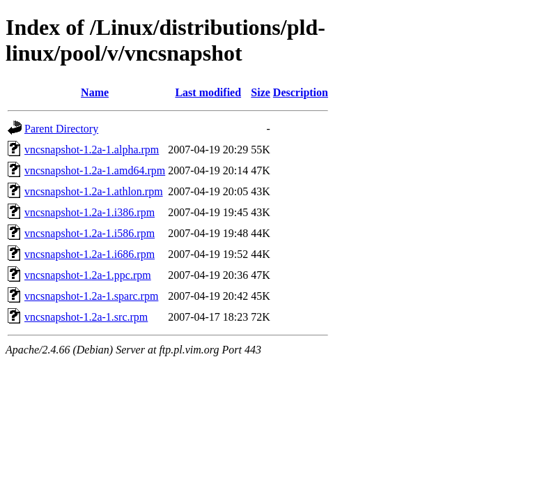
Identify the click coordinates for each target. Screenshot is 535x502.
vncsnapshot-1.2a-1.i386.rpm (89, 212)
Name (95, 92)
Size (260, 92)
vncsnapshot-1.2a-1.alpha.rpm (91, 149)
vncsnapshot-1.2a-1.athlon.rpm (93, 191)
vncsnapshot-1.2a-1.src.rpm (86, 317)
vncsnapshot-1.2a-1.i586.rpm (89, 233)
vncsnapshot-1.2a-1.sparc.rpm (91, 296)
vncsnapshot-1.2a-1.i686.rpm (89, 254)
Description (300, 92)
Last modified (208, 92)
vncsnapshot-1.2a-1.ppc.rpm (87, 275)
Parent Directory (61, 129)
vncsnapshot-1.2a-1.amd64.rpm (94, 170)
